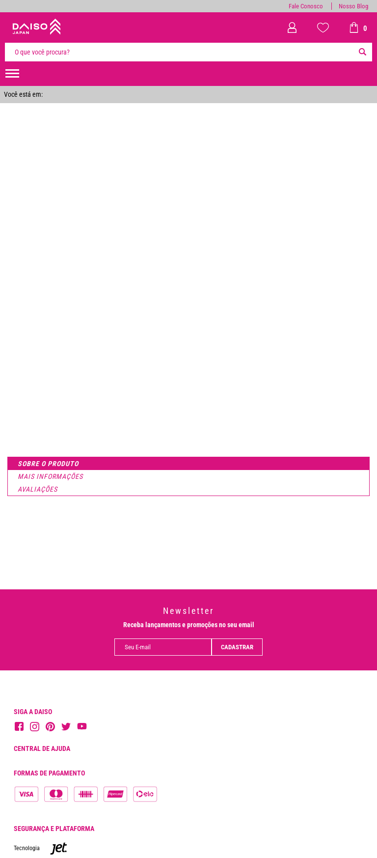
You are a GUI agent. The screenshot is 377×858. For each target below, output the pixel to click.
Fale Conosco (306, 6)
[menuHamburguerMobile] (12, 73)
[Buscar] (362, 52)
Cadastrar (237, 647)
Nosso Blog (353, 6)
